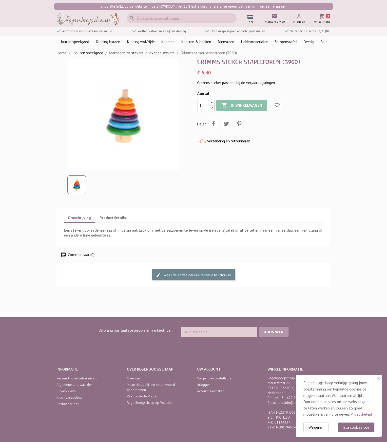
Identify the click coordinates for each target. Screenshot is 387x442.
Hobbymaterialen (254, 41)
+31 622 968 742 (293, 397)
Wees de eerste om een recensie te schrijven (193, 275)
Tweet (226, 124)
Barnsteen (226, 41)
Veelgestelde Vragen (142, 396)
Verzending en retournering (77, 378)
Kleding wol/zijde (141, 41)
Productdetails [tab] (112, 217)
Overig (309, 41)
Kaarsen (167, 41)
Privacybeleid (361, 414)
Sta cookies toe (356, 427)
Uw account (209, 369)
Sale (324, 41)
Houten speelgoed (74, 41)
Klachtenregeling (69, 397)
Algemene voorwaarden (75, 384)
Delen (213, 124)
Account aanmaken (210, 391)
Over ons (133, 378)
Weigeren (316, 427)
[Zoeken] (182, 18)
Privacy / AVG (66, 391)
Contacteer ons (68, 404)
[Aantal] (203, 105)
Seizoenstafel (286, 41)
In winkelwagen (241, 105)
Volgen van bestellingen (215, 378)
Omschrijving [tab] (79, 217)
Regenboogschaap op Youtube (149, 402)
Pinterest (239, 124)
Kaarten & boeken (196, 41)
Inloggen (204, 384)
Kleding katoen (108, 41)
